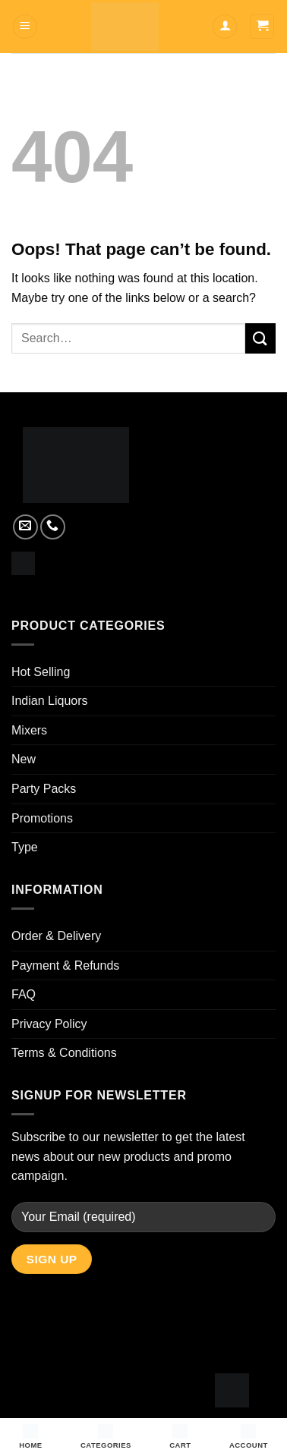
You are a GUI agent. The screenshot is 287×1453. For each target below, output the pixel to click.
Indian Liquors (49, 700)
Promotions (42, 818)
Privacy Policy (49, 1023)
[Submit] (260, 338)
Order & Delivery (56, 935)
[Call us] (52, 526)
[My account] (225, 26)
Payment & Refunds (65, 965)
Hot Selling (40, 671)
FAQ (23, 994)
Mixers (29, 730)
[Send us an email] (25, 526)
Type (24, 847)
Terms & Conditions (64, 1052)
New (23, 759)
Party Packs (43, 788)
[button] (25, 26)
